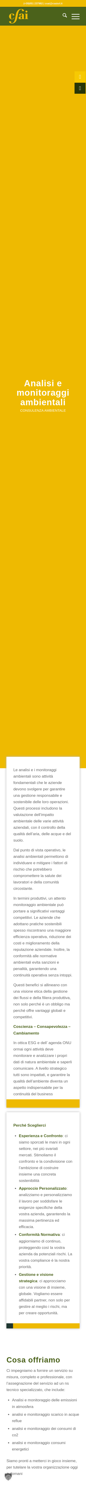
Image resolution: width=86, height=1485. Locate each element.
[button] (8, 1477)
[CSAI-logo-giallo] (35, 16)
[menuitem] (62, 16)
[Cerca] (62, 16)
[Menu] (73, 16)
